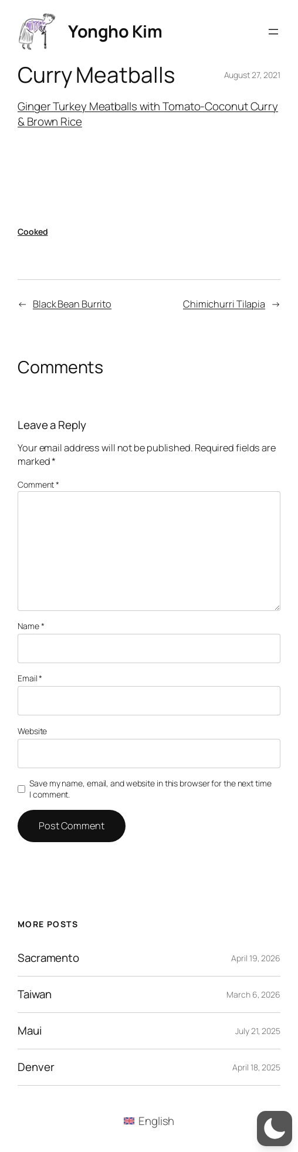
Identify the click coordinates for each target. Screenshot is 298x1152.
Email (30, 678)
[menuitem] (149, 1121)
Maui (30, 1031)
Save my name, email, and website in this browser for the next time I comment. (150, 789)
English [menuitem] (156, 1121)
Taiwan (34, 994)
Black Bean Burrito (72, 304)
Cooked (33, 231)
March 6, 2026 (253, 994)
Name (31, 625)
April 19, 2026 (255, 958)
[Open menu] (273, 32)
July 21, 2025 (257, 1030)
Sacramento (48, 958)
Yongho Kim (115, 31)
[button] (274, 1128)
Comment (38, 484)
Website (32, 731)
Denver (36, 1067)
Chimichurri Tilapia (224, 304)
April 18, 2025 (256, 1067)
